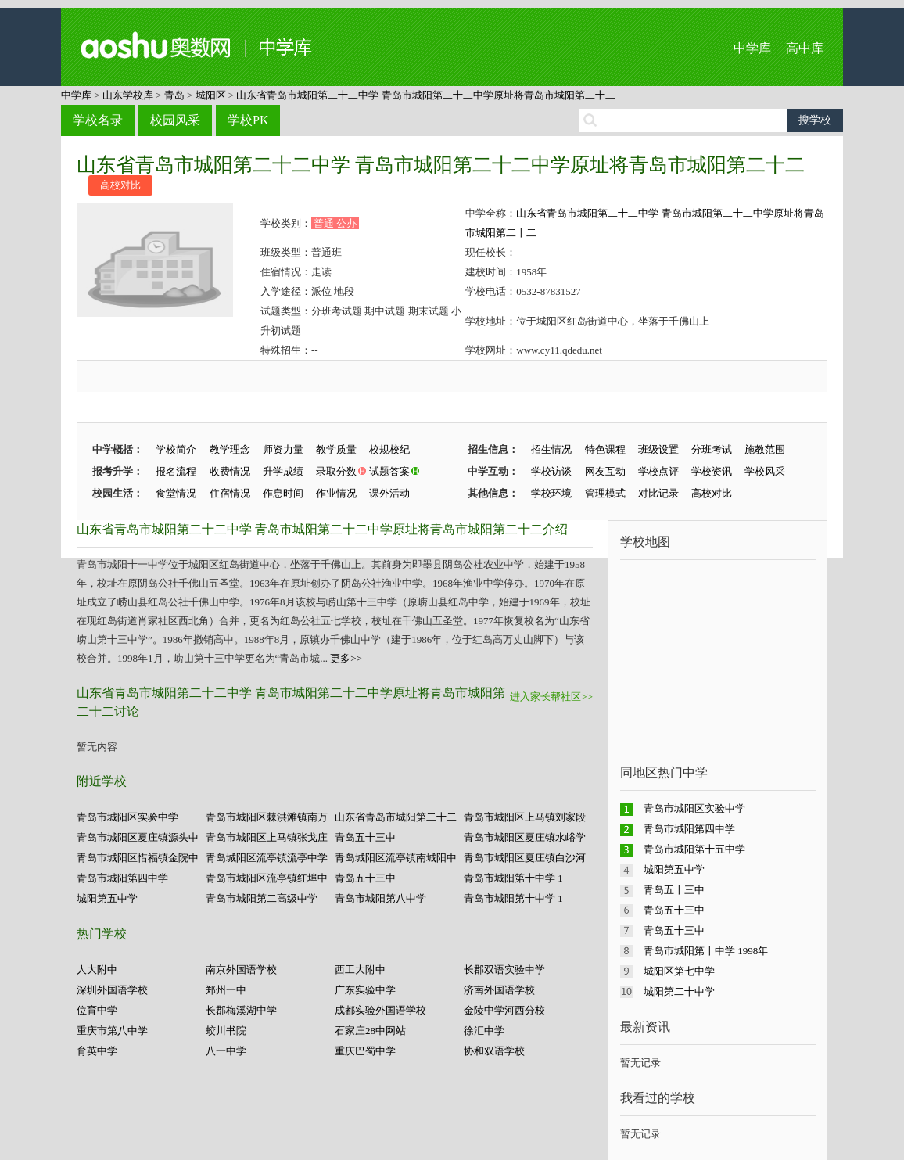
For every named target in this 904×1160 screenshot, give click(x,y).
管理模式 (605, 493)
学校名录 (98, 120)
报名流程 (176, 471)
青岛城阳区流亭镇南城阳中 (396, 858)
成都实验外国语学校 (380, 1010)
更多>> (346, 658)
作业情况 (336, 493)
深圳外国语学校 (112, 990)
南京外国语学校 (241, 969)
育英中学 (97, 1051)
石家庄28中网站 (370, 1030)
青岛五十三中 (365, 837)
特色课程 (605, 449)
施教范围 (764, 449)
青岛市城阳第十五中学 (694, 849)
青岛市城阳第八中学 (380, 898)
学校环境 (551, 493)
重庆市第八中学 (112, 1030)
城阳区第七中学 (679, 971)
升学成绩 (283, 471)
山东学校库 (127, 95)
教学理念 (230, 449)
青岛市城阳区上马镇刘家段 (525, 817)
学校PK (248, 120)
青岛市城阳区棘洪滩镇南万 (267, 817)
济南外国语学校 (499, 990)
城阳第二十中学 (679, 991)
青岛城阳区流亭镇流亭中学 (267, 858)
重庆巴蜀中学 (365, 1051)
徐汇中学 (484, 1030)
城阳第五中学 (107, 898)
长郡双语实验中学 (504, 969)
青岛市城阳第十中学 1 (513, 878)
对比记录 (658, 493)
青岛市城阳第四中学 (122, 878)
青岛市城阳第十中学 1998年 (706, 951)
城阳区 (211, 95)
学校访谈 (551, 471)
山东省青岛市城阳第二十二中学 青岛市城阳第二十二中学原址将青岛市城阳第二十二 (425, 95)
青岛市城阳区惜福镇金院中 (138, 858)
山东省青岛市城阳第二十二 (396, 817)
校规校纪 (389, 449)
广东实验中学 (365, 990)
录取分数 (336, 471)
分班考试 (711, 449)
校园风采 (175, 120)
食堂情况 (176, 493)
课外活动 (389, 493)
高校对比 (120, 185)
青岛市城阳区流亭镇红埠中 (267, 878)
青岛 (174, 95)
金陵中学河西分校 (504, 1010)
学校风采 (764, 471)
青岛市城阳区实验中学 (127, 817)
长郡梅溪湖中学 (241, 1010)
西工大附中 (360, 969)
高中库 (804, 48)
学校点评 (658, 471)
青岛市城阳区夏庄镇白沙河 (525, 858)
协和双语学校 (494, 1051)
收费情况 (230, 471)
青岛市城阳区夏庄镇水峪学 (525, 837)
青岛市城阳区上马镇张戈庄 (267, 837)
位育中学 (97, 1010)
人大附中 (97, 969)
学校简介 (176, 449)
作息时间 (283, 493)
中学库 (752, 48)
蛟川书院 (226, 1030)
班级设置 (658, 449)
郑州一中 (226, 990)
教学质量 (336, 449)
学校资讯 (711, 471)
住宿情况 (230, 493)
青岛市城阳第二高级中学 (261, 898)
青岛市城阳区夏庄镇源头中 (138, 837)
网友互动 (605, 471)
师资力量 (283, 449)
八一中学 (226, 1051)
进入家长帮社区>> (551, 696)
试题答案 (389, 471)
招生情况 (551, 449)
